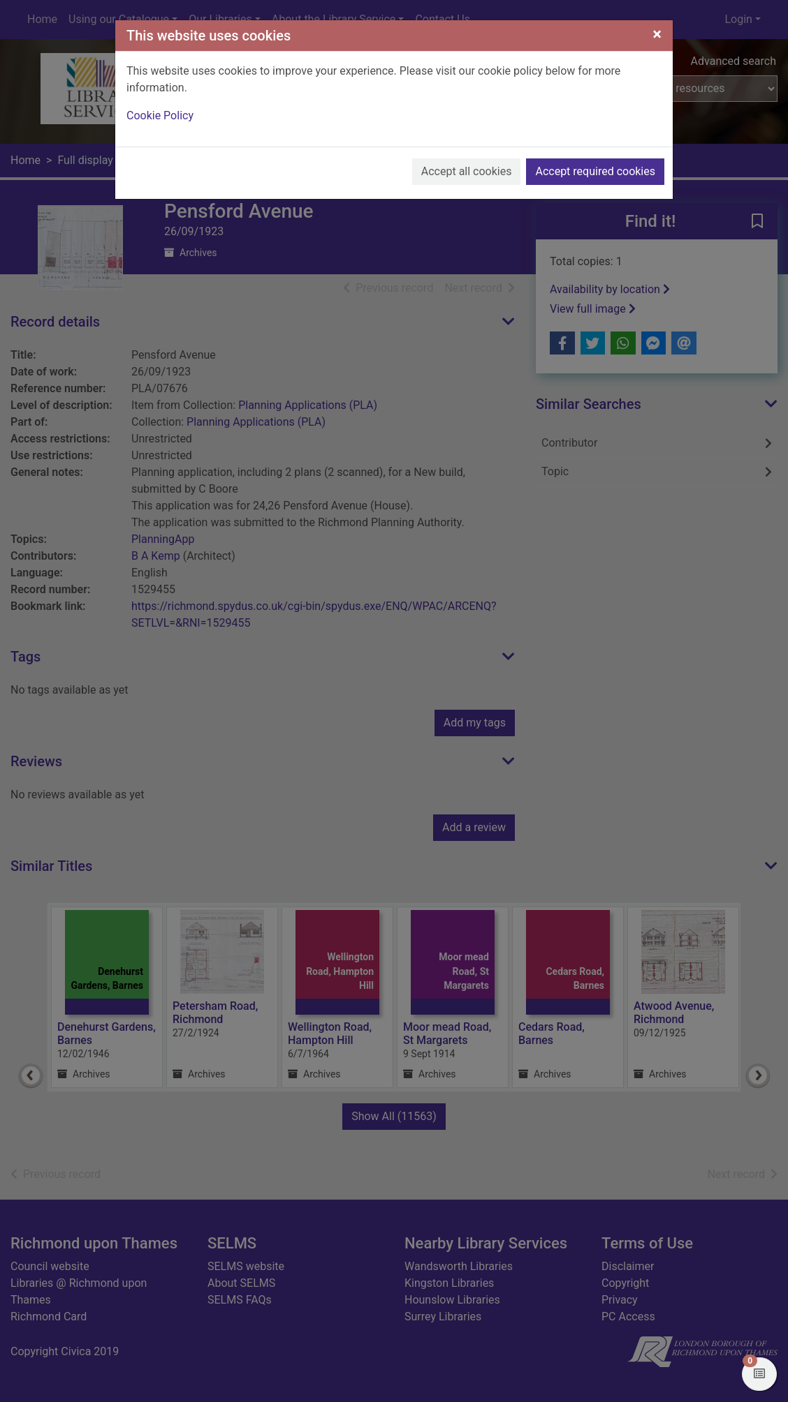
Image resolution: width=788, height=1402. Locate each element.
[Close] (657, 34)
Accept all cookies (466, 171)
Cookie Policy (160, 115)
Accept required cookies (595, 171)
